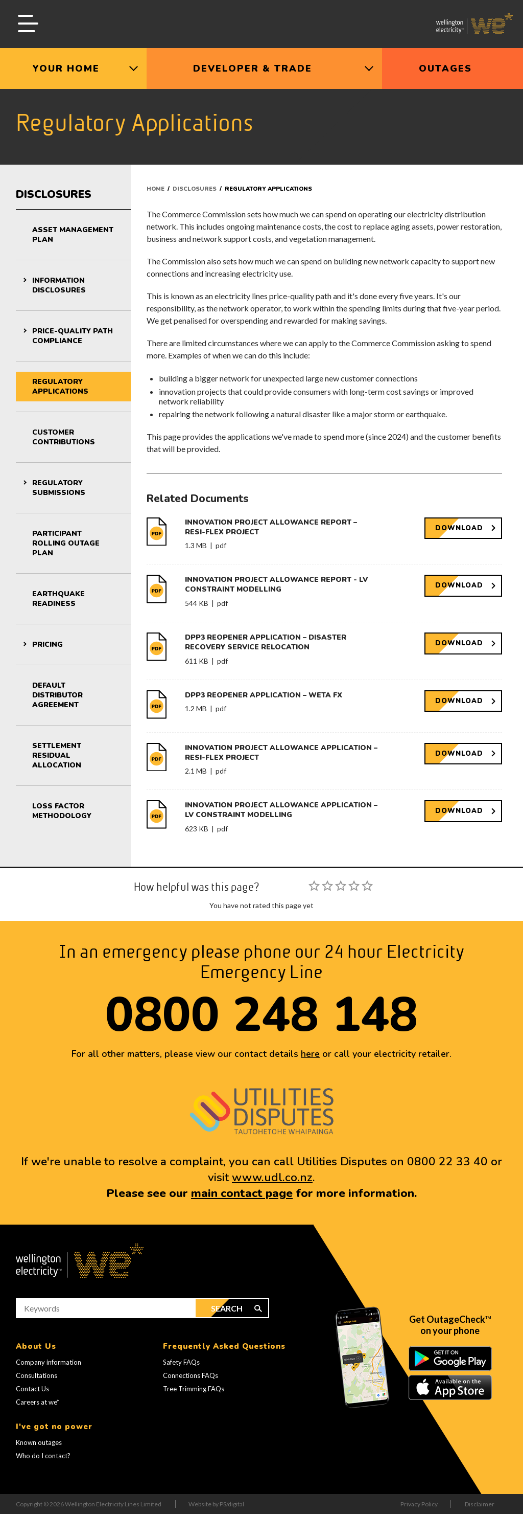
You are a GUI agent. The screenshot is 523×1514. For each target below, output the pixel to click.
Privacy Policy (419, 1504)
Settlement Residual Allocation (56, 755)
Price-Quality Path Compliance (72, 336)
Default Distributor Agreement (57, 695)
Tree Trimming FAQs (193, 1389)
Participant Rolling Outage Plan (66, 543)
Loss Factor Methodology (61, 811)
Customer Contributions (63, 437)
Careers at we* (37, 1402)
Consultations (36, 1375)
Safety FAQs (181, 1362)
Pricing (47, 644)
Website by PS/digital (216, 1504)
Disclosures (53, 194)
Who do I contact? (43, 1456)
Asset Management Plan (72, 234)
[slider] (340, 885)
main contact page (242, 1193)
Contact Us (32, 1389)
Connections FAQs (190, 1375)
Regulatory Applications (60, 386)
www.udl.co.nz (272, 1177)
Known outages (39, 1442)
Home (155, 189)
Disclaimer (479, 1504)
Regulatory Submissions (58, 488)
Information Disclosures (59, 285)
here (310, 1054)
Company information (48, 1362)
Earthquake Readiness (58, 598)
